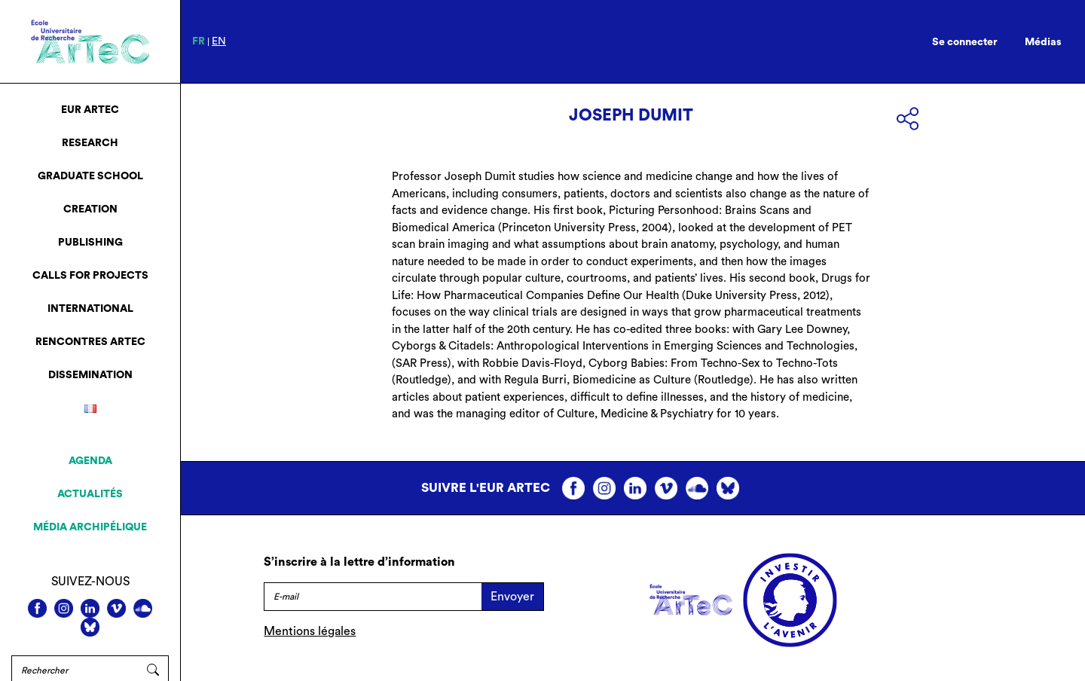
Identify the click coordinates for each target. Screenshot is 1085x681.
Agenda (90, 461)
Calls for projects (90, 275)
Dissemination (90, 375)
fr (198, 41)
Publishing (90, 242)
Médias (1043, 42)
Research (90, 143)
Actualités (90, 494)
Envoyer (512, 597)
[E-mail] (372, 596)
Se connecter (965, 42)
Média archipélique (90, 527)
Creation (90, 209)
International (90, 309)
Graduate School (90, 176)
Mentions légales (310, 631)
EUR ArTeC (90, 110)
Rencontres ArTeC (90, 342)
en (219, 41)
